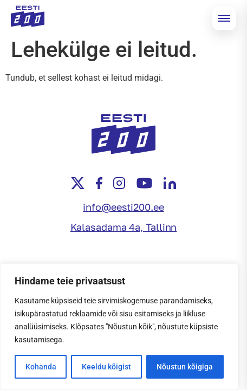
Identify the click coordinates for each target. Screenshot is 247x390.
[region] (119, 326)
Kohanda (40, 366)
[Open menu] (224, 18)
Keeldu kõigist (106, 366)
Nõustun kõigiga (185, 366)
